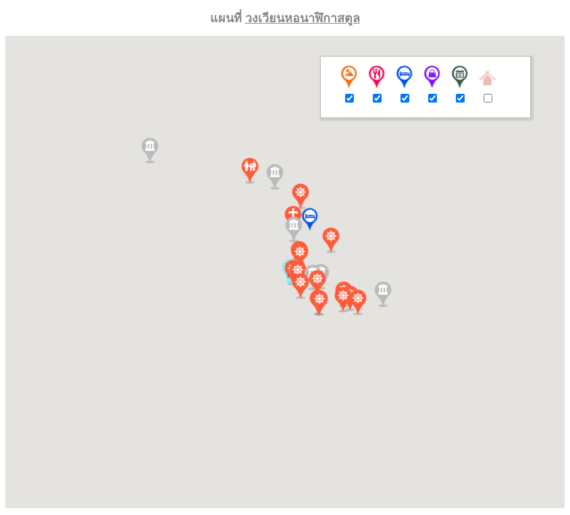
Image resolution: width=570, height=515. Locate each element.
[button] (309, 220)
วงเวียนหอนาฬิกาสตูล (302, 18)
